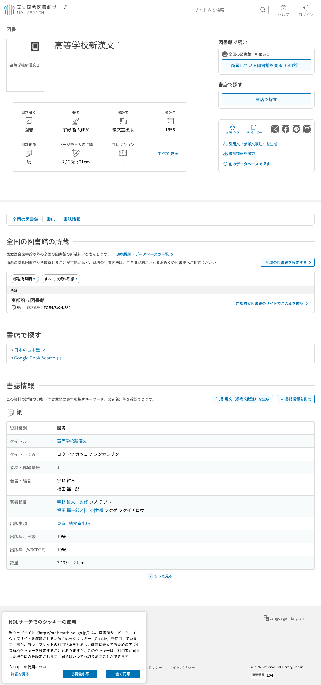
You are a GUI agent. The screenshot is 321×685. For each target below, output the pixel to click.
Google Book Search (38, 357)
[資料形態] (61, 278)
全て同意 (122, 673)
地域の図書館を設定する (289, 262)
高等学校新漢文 (72, 441)
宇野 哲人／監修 (72, 502)
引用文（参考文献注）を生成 (250, 144)
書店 (51, 219)
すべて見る (168, 153)
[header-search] (231, 9)
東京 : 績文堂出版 (73, 523)
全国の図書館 (25, 219)
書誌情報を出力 (239, 153)
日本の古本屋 (30, 349)
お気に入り (232, 129)
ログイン (306, 10)
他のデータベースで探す (246, 164)
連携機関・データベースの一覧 (145, 254)
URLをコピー (254, 129)
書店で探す (266, 99)
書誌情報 (72, 219)
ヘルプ (283, 10)
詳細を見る (20, 673)
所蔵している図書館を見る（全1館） (266, 65)
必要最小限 (80, 673)
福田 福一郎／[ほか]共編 (80, 510)
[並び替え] (24, 278)
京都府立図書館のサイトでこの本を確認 (273, 303)
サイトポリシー (182, 667)
